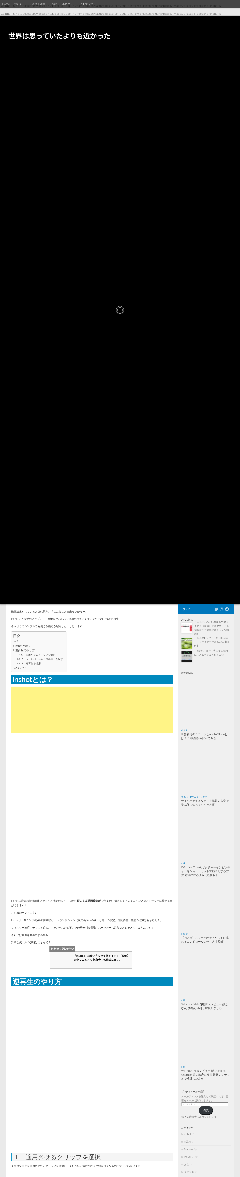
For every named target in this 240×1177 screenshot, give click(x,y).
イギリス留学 (37, 4)
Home (6, 4)
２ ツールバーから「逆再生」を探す (42, 658)
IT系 (183, 863)
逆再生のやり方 (25, 650)
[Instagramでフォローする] (222, 609)
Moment (188, 1149)
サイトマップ (85, 4)
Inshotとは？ (23, 645)
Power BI (189, 1156)
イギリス (189, 1172)
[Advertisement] (92, 708)
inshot (185, 934)
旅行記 (18, 4)
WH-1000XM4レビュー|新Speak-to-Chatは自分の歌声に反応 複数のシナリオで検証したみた (205, 1074)
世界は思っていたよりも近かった (59, 36)
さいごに (21, 666)
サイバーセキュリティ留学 (194, 797)
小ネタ (66, 4)
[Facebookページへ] (227, 609)
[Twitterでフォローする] (216, 609)
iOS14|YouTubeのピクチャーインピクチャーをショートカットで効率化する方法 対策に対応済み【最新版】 (205, 871)
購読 (206, 1110)
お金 (186, 1164)
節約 (55, 4)
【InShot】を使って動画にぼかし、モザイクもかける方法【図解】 (211, 641)
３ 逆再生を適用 (31, 662)
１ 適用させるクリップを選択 (38, 654)
